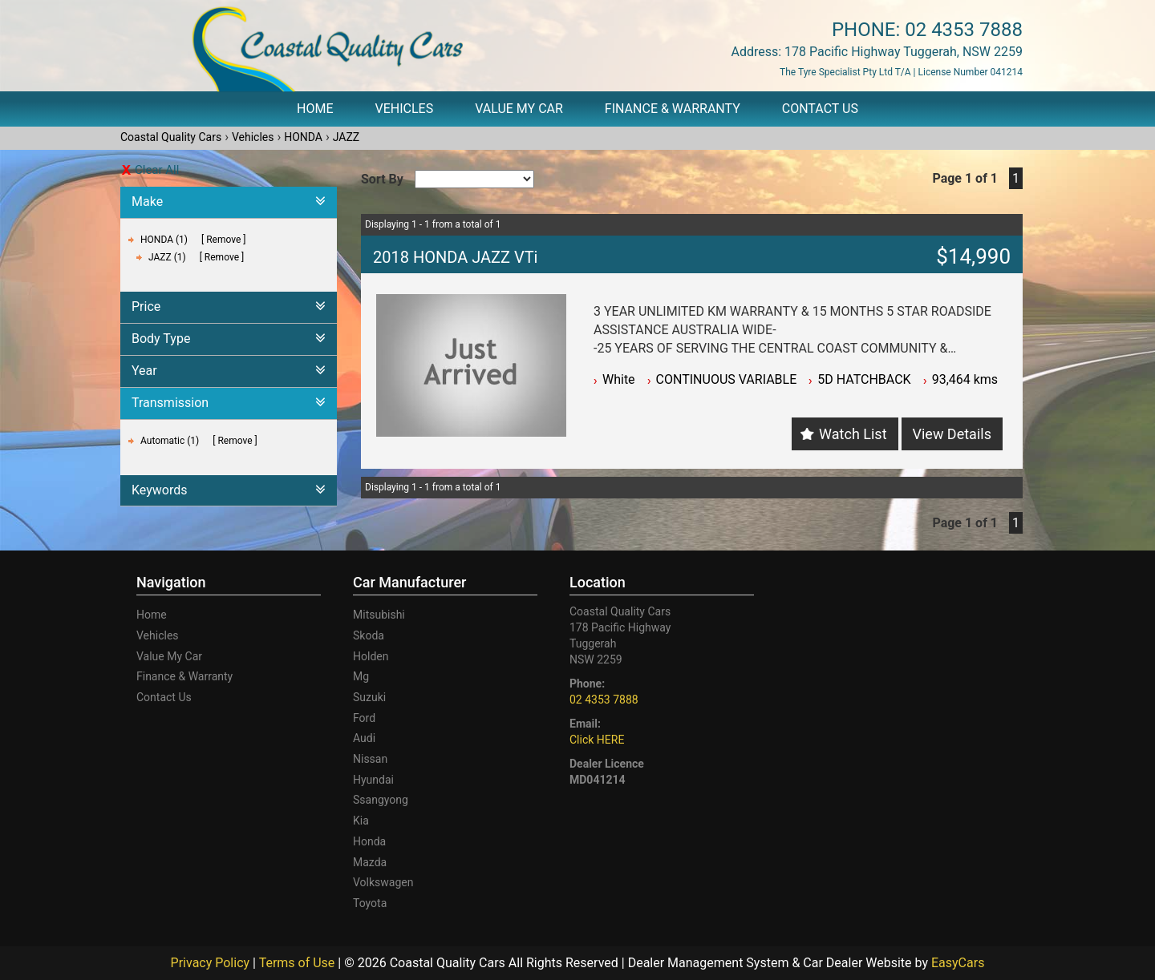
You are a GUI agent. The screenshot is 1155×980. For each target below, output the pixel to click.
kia (361, 820)
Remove (223, 239)
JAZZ (346, 137)
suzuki (369, 697)
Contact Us (820, 108)
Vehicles (404, 108)
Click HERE (596, 739)
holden (370, 656)
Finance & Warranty (672, 108)
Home (315, 108)
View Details (952, 433)
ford (364, 718)
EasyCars (957, 962)
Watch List (852, 433)
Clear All (157, 170)
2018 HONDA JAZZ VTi (455, 257)
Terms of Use (298, 962)
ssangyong (380, 799)
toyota (370, 903)
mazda (370, 862)
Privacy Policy (212, 962)
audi (364, 738)
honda (369, 841)
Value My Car (519, 108)
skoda (368, 635)
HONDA (303, 137)
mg (361, 676)
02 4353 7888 (964, 29)
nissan (370, 758)
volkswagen (383, 882)
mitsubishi (379, 614)
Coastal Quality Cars (170, 137)
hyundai (373, 779)
